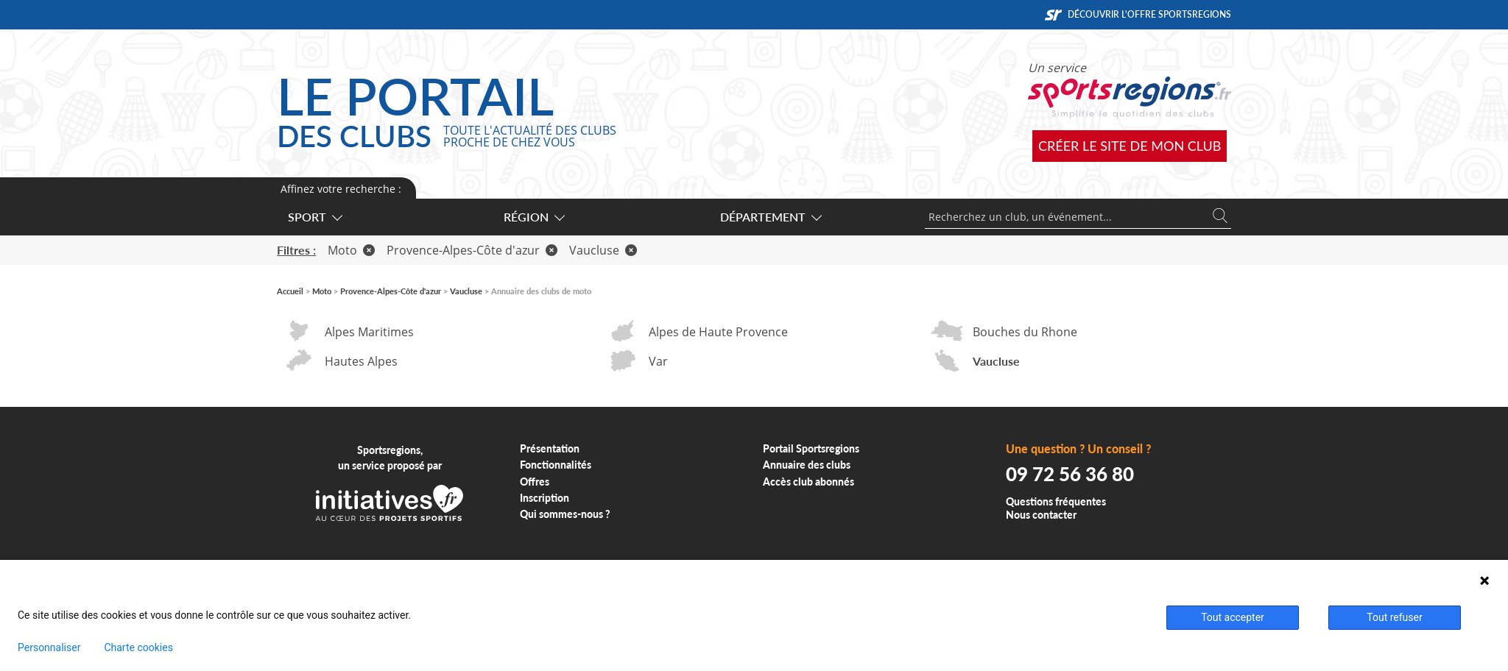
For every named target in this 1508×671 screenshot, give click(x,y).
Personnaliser (49, 647)
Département (770, 217)
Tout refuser (1394, 617)
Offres (534, 481)
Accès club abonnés (808, 481)
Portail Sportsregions (811, 448)
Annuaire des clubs (806, 464)
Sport (314, 217)
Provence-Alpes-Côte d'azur (472, 250)
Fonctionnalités (555, 464)
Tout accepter (1232, 617)
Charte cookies (138, 647)
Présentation (549, 448)
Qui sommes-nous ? (565, 514)
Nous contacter (1041, 514)
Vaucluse (603, 250)
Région (533, 217)
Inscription (544, 497)
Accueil (290, 291)
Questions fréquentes (1056, 501)
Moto (351, 250)
